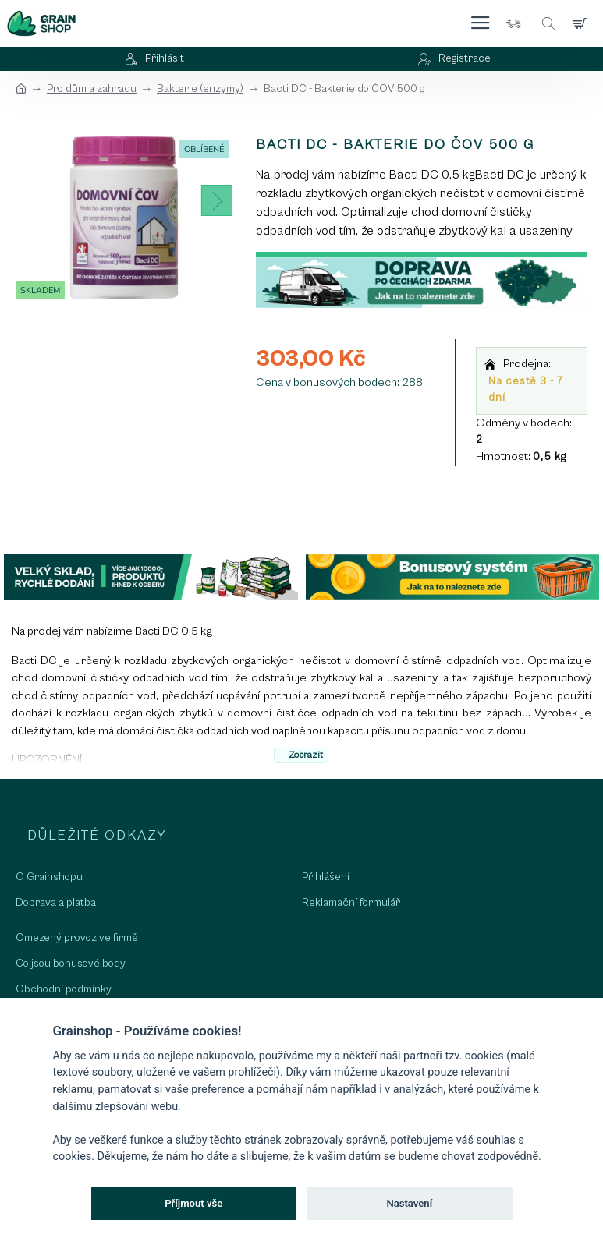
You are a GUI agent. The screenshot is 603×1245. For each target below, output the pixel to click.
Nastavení (409, 1203)
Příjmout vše (193, 1203)
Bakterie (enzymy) (200, 89)
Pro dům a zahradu (92, 89)
